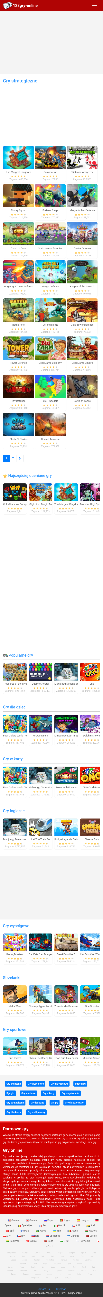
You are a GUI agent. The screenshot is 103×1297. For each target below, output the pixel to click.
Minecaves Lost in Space (68, 735)
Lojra (49, 1241)
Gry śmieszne (13, 1083)
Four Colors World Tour (16, 735)
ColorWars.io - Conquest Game (20, 504)
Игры (49, 1220)
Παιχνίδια (83, 1241)
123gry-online (25, 5)
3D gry (54, 1102)
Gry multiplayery (36, 1112)
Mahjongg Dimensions (67, 683)
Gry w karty (13, 759)
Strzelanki (11, 977)
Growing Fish (40, 735)
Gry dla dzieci (14, 707)
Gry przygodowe (59, 1083)
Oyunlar (32, 1241)
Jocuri (73, 1230)
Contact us (43, 1289)
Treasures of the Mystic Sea (19, 683)
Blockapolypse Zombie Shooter (46, 1006)
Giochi (59, 1225)
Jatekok (91, 1230)
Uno (91, 683)
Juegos (83, 1220)
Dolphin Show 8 (92, 735)
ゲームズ (68, 1278)
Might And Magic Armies (43, 504)
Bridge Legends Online (67, 839)
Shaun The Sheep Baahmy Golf (46, 1058)
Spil (10, 1230)
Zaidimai (12, 1241)
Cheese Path (92, 839)
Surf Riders (15, 1058)
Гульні (13, 1274)
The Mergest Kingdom (67, 504)
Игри (65, 1241)
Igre (36, 1235)
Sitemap (61, 1289)
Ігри (57, 1230)
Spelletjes (25, 1225)
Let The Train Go (40, 839)
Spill (76, 1225)
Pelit (25, 1230)
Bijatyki (10, 1093)
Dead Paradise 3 (66, 954)
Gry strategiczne (15, 1102)
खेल (47, 1278)
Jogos (65, 1220)
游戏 (56, 1278)
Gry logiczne (14, 810)
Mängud (73, 1235)
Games (13, 1220)
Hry (21, 1235)
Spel (91, 1225)
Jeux (43, 1225)
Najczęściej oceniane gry (27, 475)
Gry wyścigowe (16, 925)
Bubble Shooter (40, 683)
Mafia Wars (14, 1006)
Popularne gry (18, 655)
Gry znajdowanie (70, 1093)
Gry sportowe (14, 1029)
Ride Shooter (92, 1006)
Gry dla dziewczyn (74, 1102)
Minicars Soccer (92, 1058)
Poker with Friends (66, 787)
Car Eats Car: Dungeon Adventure (47, 954)
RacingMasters (14, 954)
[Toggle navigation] (94, 5)
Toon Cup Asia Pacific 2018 (70, 1058)
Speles (91, 1235)
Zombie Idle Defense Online (69, 1006)
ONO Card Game (91, 787)
